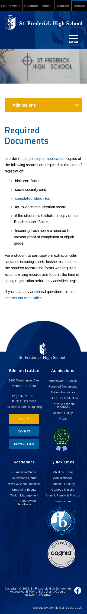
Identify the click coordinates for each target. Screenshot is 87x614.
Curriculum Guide (24, 472)
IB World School (37, 591)
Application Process (63, 380)
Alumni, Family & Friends (63, 495)
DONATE (24, 431)
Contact (63, 5)
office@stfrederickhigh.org (24, 406)
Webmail (45, 594)
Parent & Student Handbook (63, 405)
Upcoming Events (24, 489)
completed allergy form (33, 198)
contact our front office (23, 298)
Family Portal (11, 5)
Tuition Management (24, 495)
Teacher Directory (63, 484)
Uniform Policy (63, 413)
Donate (79, 5)
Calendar (31, 5)
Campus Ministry (62, 489)
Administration (63, 478)
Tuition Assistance (63, 392)
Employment (63, 501)
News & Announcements (24, 484)
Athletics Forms (63, 472)
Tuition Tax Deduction (63, 398)
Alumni (47, 5)
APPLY (24, 419)
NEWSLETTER (24, 443)
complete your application (43, 159)
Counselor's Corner (24, 478)
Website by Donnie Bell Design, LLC (57, 607)
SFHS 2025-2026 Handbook (24, 502)
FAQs (63, 418)
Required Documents (62, 386)
